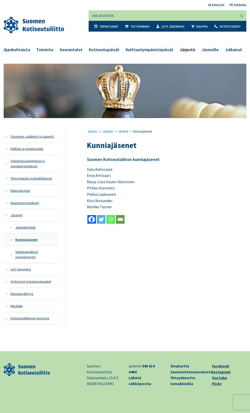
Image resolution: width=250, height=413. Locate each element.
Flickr (217, 383)
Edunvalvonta (20, 190)
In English (216, 5)
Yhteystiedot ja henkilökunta (31, 178)
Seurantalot (71, 49)
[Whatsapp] (110, 219)
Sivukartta (179, 366)
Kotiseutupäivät (104, 49)
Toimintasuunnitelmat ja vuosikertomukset (27, 163)
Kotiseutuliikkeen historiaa (29, 318)
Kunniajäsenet (26, 239)
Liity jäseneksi (170, 26)
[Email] (120, 219)
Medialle (16, 306)
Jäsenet (16, 215)
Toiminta (44, 49)
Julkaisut (233, 49)
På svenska (237, 5)
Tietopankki (137, 26)
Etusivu (92, 131)
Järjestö (187, 49)
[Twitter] (101, 219)
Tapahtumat (106, 26)
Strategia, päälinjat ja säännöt (32, 136)
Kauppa (199, 26)
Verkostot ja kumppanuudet (30, 281)
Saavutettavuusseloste (191, 371)
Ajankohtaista (17, 49)
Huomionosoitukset (24, 203)
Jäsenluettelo (25, 227)
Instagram (221, 371)
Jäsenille (210, 49)
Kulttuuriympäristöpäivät (149, 49)
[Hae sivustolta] (163, 15)
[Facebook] (91, 219)
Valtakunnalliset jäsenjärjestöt (26, 254)
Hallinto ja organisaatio (26, 148)
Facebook (220, 366)
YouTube (219, 377)
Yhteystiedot (227, 26)
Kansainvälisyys (21, 294)
